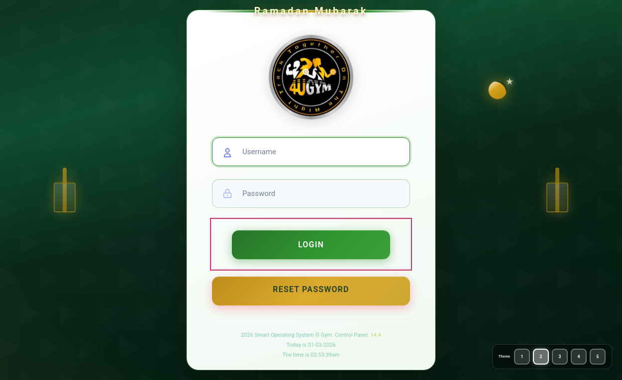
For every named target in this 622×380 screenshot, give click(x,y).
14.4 (375, 335)
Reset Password (311, 293)
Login (311, 248)
